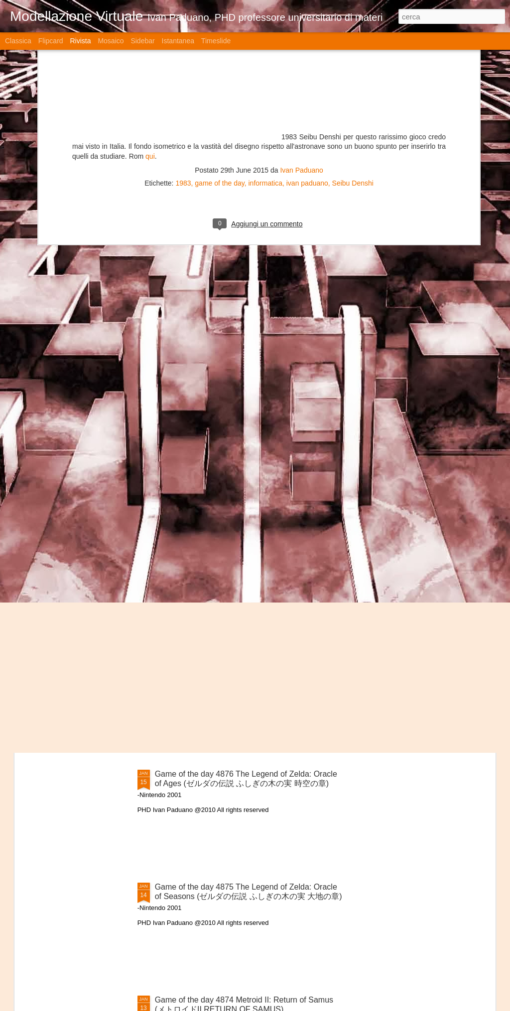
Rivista (80, 41)
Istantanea (178, 41)
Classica (18, 41)
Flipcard (50, 41)
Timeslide (216, 41)
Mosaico (111, 41)
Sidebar (142, 41)
